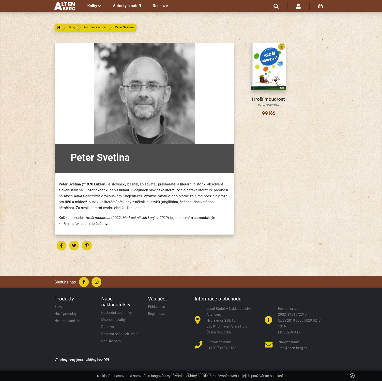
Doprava (107, 327)
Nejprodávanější (67, 321)
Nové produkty (66, 314)
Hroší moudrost (268, 99)
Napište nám (111, 341)
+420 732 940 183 (222, 348)
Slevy (58, 307)
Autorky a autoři (127, 5)
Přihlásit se (156, 307)
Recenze (160, 5)
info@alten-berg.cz (292, 348)
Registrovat (156, 314)
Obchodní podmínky (116, 313)
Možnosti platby (113, 320)
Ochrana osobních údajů (119, 334)
